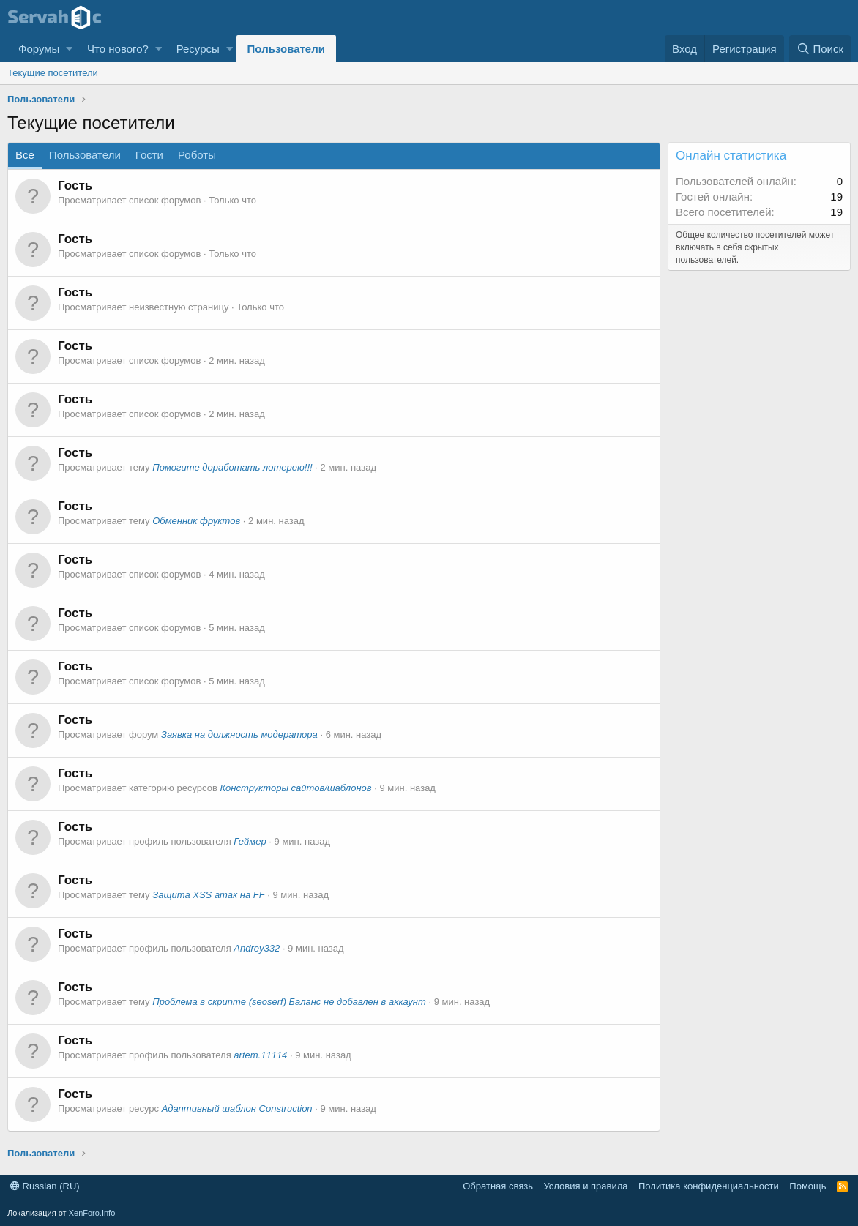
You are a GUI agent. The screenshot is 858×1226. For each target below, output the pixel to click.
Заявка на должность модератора (239, 734)
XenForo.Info (92, 1212)
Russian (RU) (45, 1186)
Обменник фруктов (196, 520)
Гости (149, 155)
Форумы (38, 48)
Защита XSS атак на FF (208, 894)
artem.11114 (260, 1055)
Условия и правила (585, 1186)
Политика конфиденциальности (708, 1186)
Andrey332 (257, 948)
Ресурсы (198, 48)
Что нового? (118, 48)
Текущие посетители (52, 72)
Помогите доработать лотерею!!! (232, 467)
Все (24, 155)
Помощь (807, 1186)
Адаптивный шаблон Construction (237, 1108)
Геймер (250, 841)
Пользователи (286, 48)
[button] (69, 48)
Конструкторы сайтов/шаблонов (295, 787)
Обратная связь (498, 1186)
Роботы (197, 155)
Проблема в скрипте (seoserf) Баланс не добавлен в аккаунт (289, 1001)
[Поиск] (820, 48)
